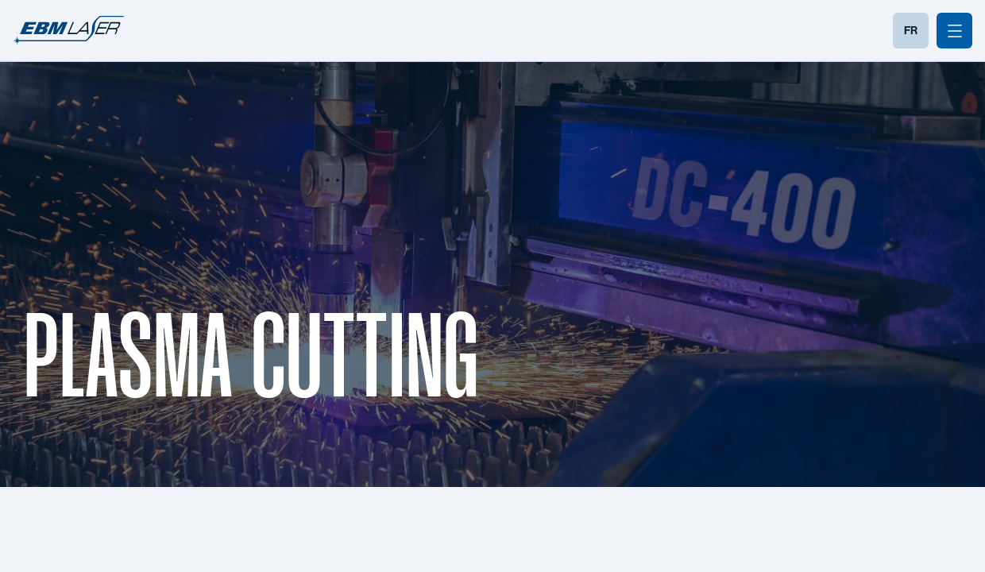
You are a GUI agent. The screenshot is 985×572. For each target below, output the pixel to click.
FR (910, 30)
